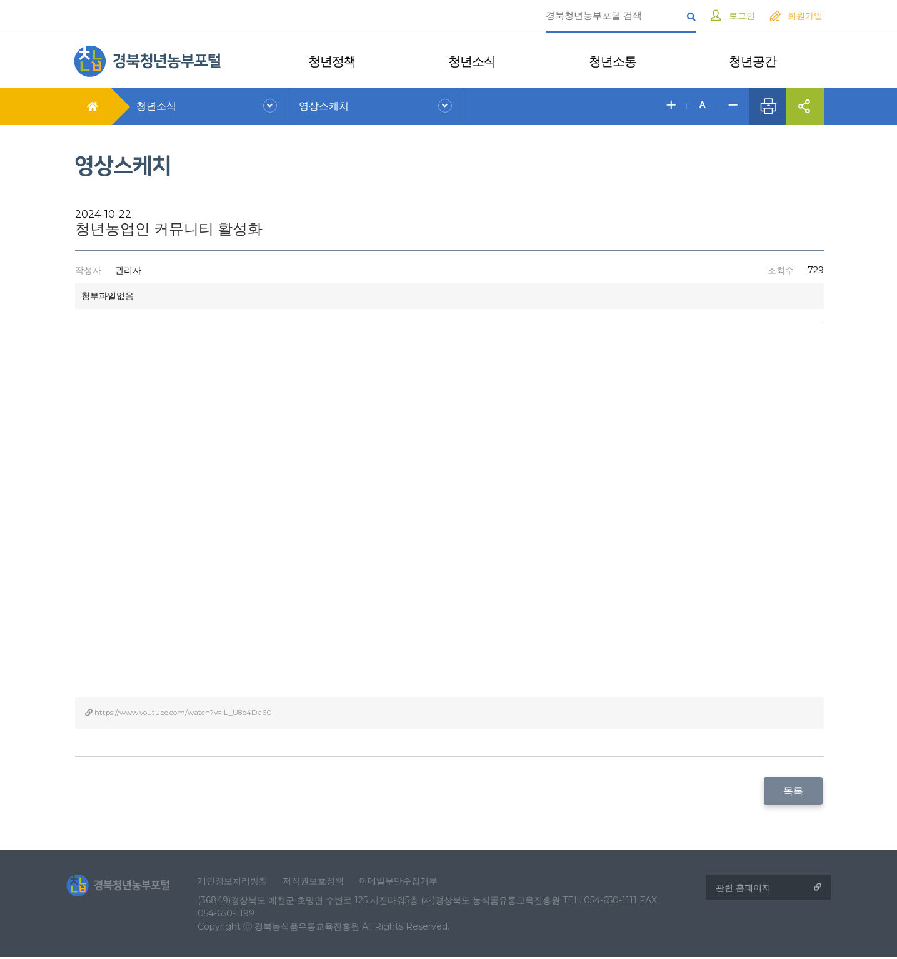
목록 (794, 791)
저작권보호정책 (320, 881)
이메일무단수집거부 (405, 881)
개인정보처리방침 (240, 881)
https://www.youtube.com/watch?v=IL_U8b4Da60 (182, 712)
